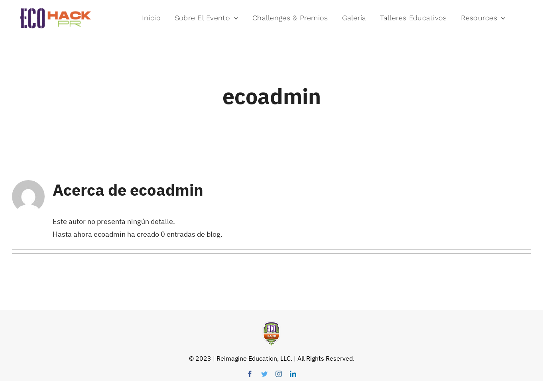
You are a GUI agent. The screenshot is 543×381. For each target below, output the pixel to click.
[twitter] (264, 374)
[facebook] (250, 374)
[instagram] (278, 374)
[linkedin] (293, 374)
